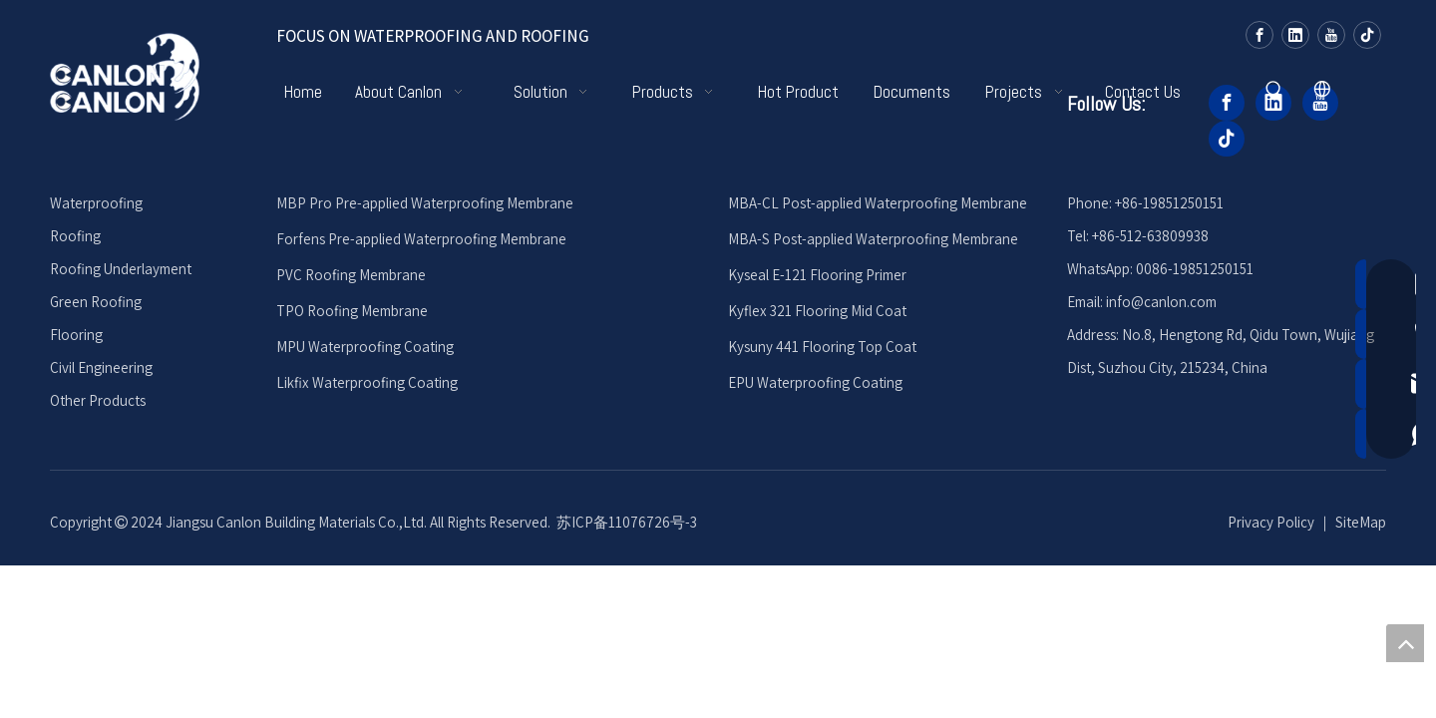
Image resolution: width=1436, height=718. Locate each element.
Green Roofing (96, 301)
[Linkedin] (1295, 34)
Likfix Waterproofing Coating (367, 382)
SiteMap (1360, 522)
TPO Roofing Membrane (352, 310)
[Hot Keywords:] (1274, 90)
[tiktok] (1367, 34)
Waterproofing (96, 202)
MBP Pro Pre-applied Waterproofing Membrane (424, 202)
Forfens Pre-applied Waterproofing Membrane (421, 238)
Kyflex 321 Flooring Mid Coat (817, 310)
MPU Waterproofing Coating (365, 346)
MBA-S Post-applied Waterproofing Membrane (873, 238)
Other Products (98, 400)
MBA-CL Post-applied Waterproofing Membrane (877, 202)
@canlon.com (1174, 301)
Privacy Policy (1271, 522)
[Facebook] (1259, 34)
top (1405, 643)
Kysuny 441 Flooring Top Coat (822, 346)
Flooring (76, 334)
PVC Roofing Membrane (351, 274)
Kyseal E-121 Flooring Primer (817, 274)
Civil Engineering (101, 367)
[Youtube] (1331, 34)
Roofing (75, 235)
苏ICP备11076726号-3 (626, 522)
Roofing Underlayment (120, 268)
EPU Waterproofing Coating (815, 382)
